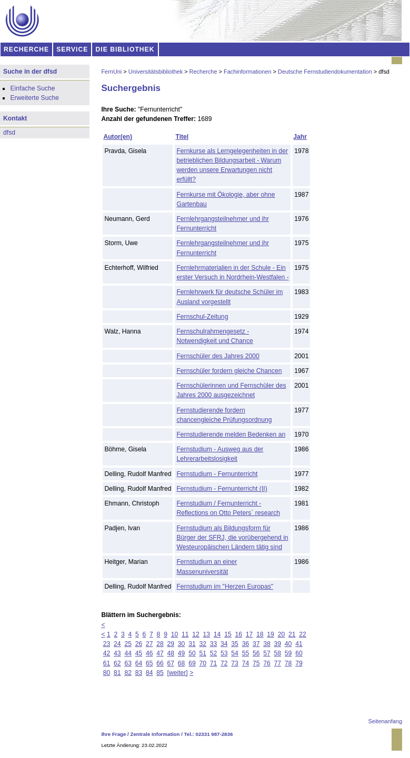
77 (278, 663)
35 (234, 644)
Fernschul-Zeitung (202, 316)
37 (256, 644)
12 (195, 634)
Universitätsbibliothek (155, 71)
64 (139, 663)
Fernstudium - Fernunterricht (216, 474)
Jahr (300, 136)
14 (217, 634)
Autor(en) (117, 136)
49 (181, 653)
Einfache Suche (32, 88)
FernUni (111, 71)
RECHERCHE (26, 49)
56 (256, 653)
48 (171, 653)
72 (224, 663)
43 (117, 653)
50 (192, 653)
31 (192, 644)
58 (278, 653)
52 (213, 653)
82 (128, 672)
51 (202, 653)
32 (202, 644)
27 (149, 644)
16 (238, 634)
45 (139, 653)
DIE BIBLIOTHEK (125, 49)
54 (234, 653)
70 (202, 663)
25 (128, 644)
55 (245, 653)
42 (107, 653)
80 (107, 672)
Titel (181, 136)
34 (224, 644)
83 (139, 672)
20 (281, 634)
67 (171, 663)
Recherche (203, 71)
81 (117, 672)
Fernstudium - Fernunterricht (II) (221, 488)
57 (267, 653)
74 (245, 663)
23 (107, 644)
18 (260, 634)
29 (171, 644)
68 (181, 663)
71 (213, 663)
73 (234, 663)
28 (160, 644)
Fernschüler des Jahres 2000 (217, 356)
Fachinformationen (248, 71)
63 (128, 663)
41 (299, 644)
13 (207, 634)
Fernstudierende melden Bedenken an (230, 434)
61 (107, 663)
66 (160, 663)
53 (224, 653)
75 (256, 663)
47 (160, 653)
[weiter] (177, 672)
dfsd (9, 132)
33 (213, 644)
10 (174, 634)
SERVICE (72, 49)
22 (302, 634)
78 (288, 663)
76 (267, 663)
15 (228, 634)
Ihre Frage (113, 734)
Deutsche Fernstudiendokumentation (325, 71)
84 (149, 672)
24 (117, 644)
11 (185, 634)
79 (299, 663)
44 (128, 653)
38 (267, 644)
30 (181, 644)
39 (278, 644)
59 (288, 653)
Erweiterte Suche (34, 98)
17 (249, 634)
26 (139, 644)
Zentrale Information (155, 734)
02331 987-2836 (214, 734)
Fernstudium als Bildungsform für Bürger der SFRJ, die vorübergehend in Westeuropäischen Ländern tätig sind (232, 537)
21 (292, 634)
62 (117, 663)
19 (270, 634)
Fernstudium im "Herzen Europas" (224, 586)
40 (288, 644)
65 (149, 663)
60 (299, 653)
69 (192, 663)
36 (245, 644)
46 (149, 653)
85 (160, 672)
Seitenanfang (385, 721)
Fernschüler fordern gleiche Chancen (229, 371)
